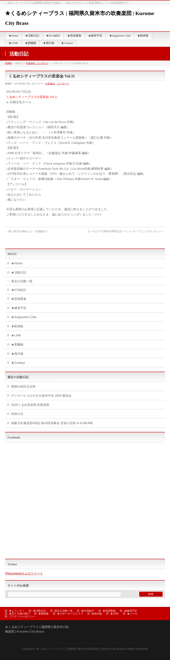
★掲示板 (17, 353)
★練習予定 (18, 308)
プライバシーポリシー (22, 616)
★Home (16, 263)
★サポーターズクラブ (70, 613)
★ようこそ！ (17, 610)
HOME (8, 63)
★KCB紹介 (19, 290)
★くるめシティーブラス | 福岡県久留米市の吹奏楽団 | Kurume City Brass (80, 648)
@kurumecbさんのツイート (24, 573)
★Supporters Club (23, 317)
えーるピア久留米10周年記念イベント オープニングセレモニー (126, 231)
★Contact (18, 362)
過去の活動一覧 (22, 281)
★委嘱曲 (17, 344)
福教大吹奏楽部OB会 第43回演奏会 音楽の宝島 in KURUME (52, 423)
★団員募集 (18, 299)
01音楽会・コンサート (37, 63)
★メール (132, 613)
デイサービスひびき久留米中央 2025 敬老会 (41, 395)
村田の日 (17, 414)
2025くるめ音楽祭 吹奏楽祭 (30, 404)
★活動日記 (18, 272)
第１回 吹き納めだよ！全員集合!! (26, 231)
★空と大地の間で (19, 613)
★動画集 (17, 326)
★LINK (16, 335)
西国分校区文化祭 (23, 386)
